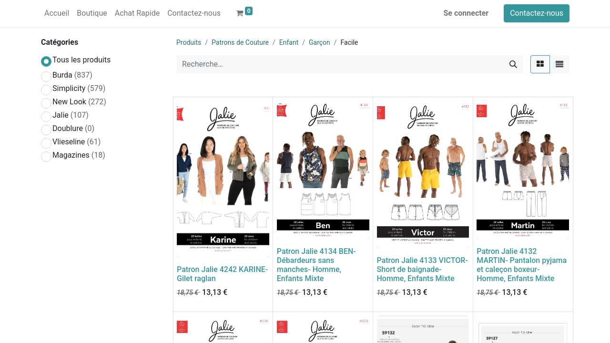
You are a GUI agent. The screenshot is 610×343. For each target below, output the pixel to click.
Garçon (319, 42)
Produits (188, 42)
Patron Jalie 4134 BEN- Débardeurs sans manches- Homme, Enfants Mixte (316, 265)
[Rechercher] (513, 64)
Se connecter (466, 13)
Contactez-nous (536, 13)
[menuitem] (57, 13)
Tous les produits (81, 59)
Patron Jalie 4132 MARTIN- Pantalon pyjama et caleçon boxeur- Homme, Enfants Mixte (522, 265)
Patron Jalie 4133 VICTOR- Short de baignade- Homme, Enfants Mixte (422, 269)
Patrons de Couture (240, 42)
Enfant (288, 42)
